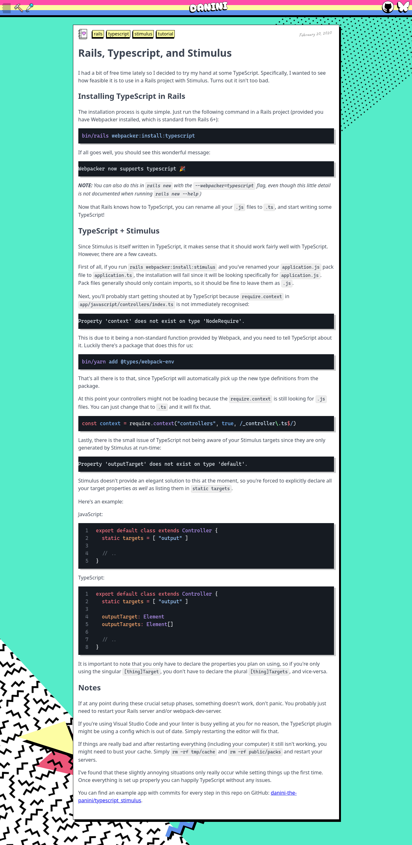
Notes (89, 687)
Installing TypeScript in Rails (132, 96)
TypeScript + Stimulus (119, 230)
